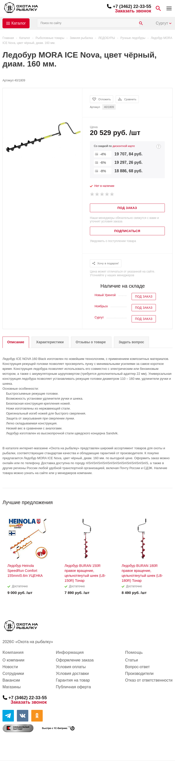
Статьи (131, 660)
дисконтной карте (123, 145)
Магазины (11, 687)
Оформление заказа (75, 660)
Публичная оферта (73, 687)
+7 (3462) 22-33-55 (132, 6)
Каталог (18, 23)
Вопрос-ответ (137, 667)
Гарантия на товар (73, 680)
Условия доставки (72, 673)
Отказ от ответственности (149, 680)
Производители (139, 673)
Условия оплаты (71, 667)
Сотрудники (13, 673)
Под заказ (143, 296)
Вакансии (11, 680)
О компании (13, 660)
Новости (10, 667)
